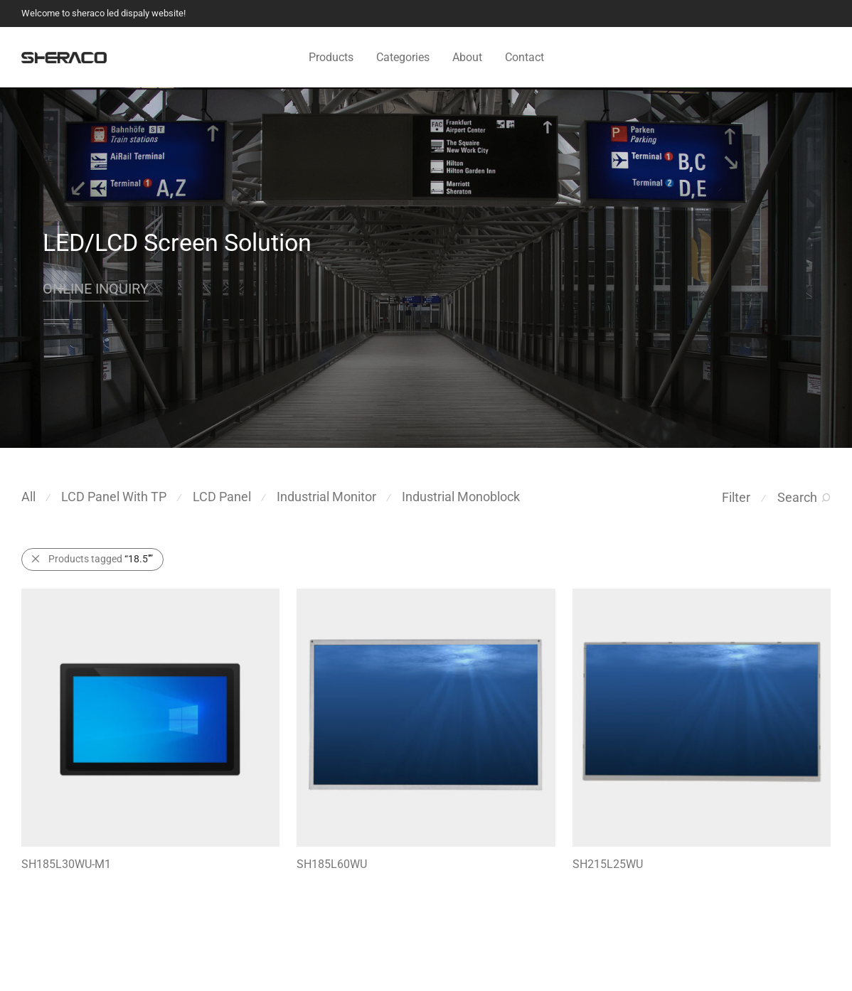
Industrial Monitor (326, 496)
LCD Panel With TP (113, 496)
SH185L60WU (332, 864)
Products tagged (100, 558)
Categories (403, 57)
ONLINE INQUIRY (96, 288)
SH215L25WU (608, 864)
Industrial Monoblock (461, 496)
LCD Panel (222, 496)
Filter (736, 497)
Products (331, 57)
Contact (524, 57)
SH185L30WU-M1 (66, 864)
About (467, 57)
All (28, 496)
